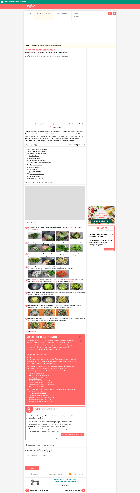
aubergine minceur (46, 340)
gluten (60, 279)
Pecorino (35, 75)
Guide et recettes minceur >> (16, 1)
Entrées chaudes (54, 470)
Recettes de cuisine (43, 15)
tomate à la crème (39, 312)
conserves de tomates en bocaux (51, 305)
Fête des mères (33, 71)
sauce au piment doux (36, 322)
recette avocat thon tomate (38, 316)
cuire (56, 221)
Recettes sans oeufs (31, 77)
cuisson (35, 219)
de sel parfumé (34, 95)
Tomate (59, 75)
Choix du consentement (91, 487)
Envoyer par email (76, 413)
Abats (30, 468)
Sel (74, 73)
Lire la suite (109, 229)
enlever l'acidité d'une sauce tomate (56, 298)
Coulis (109, 468)
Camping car (66, 75)
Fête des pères (42, 71)
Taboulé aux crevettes (55, 450)
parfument (30, 286)
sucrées (81, 472)
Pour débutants (40, 73)
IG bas (84, 470)
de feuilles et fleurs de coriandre (41, 102)
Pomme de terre (51, 75)
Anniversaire (36, 80)
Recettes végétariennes (54, 71)
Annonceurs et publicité (34, 486)
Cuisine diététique (51, 73)
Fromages (76, 470)
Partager (34, 413)
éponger (70, 167)
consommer (52, 279)
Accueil (29, 14)
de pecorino (34, 109)
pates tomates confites (37, 324)
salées (53, 472)
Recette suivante (75, 429)
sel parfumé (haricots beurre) (38, 91)
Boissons (57, 468)
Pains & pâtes (108, 470)
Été (62, 71)
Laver (30, 167)
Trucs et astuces (95, 465)
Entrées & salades (30, 73)
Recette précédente (36, 429)
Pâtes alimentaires (34, 472)
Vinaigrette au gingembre (60, 80)
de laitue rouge (35, 97)
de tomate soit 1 (35, 106)
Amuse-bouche (39, 468)
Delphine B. (34, 271)
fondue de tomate (35, 318)
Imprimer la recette (55, 413)
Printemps (67, 71)
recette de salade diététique (38, 335)
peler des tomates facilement (37, 301)
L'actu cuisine (76, 15)
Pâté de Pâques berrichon (75, 450)
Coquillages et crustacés (96, 468)
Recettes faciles (46, 465)
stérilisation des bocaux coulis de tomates (51, 307)
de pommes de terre (37, 113)
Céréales (65, 468)
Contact (46, 486)
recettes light (70, 329)
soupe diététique (42, 331)
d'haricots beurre (35, 111)
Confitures (74, 468)
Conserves (83, 468)
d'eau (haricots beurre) (39, 88)
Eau (77, 73)
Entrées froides (42, 77)
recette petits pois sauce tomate (40, 320)
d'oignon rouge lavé (36, 104)
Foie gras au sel (35, 450)
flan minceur (40, 339)
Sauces (60, 472)
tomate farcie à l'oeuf (36, 326)
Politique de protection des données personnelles (66, 487)
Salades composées (62, 77)
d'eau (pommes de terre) (38, 93)
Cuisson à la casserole (76, 75)
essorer (35, 168)
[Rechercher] (110, 13)
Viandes (89, 472)
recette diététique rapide (37, 333)
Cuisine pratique (62, 15)
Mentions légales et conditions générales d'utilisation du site (69, 486)
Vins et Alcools (98, 472)
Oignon (31, 75)
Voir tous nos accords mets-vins (72, 373)
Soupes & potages (70, 472)
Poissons (45, 472)
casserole (69, 219)
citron (60, 281)
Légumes (91, 470)
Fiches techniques (79, 465)
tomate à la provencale (37, 314)
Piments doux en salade (53, 46)
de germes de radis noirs (38, 100)
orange (68, 281)
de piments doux (35, 115)
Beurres (49, 468)
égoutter (71, 221)
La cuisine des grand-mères (65, 73)
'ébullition (37, 221)
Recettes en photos (38, 46)
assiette (43, 258)
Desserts (30, 470)
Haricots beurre (51, 77)
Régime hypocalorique (77, 71)
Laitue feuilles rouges (46, 80)
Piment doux (42, 75)
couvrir (60, 195)
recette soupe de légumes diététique (41, 337)
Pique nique (72, 80)
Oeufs (99, 470)
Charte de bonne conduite (97, 486)
